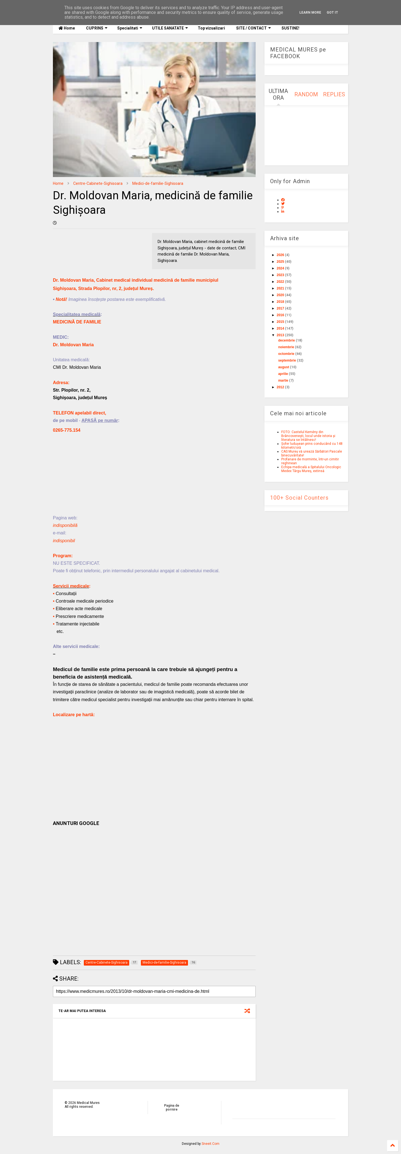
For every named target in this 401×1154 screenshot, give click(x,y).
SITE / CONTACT (253, 28)
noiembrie (286, 347)
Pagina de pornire (171, 1107)
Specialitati (129, 28)
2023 (280, 275)
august (283, 367)
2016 (280, 315)
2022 (280, 282)
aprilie (283, 374)
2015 (280, 322)
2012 (280, 387)
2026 (280, 255)
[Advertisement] (154, 475)
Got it (332, 12)
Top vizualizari (211, 28)
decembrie (286, 340)
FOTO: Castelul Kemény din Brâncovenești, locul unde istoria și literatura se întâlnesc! (308, 436)
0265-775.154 (66, 430)
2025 (280, 262)
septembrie (287, 360)
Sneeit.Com (210, 1144)
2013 (280, 335)
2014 (280, 328)
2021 (280, 288)
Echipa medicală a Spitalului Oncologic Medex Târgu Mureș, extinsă (311, 469)
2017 (280, 308)
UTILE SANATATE (170, 28)
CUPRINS (96, 28)
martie (283, 380)
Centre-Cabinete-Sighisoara (98, 183)
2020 (280, 295)
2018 (280, 302)
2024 (280, 268)
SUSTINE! (290, 28)
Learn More (310, 12)
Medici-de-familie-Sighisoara (157, 183)
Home (66, 28)
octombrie (286, 354)
